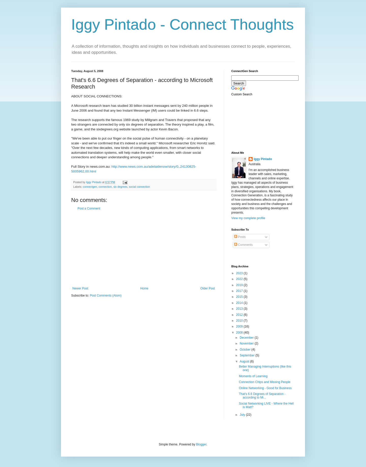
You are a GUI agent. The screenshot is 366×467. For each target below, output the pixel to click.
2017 (240, 291)
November (247, 343)
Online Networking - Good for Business (265, 388)
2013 (240, 308)
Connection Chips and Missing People (265, 382)
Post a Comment (89, 208)
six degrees (120, 186)
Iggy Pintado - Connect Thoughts (182, 24)
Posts (240, 237)
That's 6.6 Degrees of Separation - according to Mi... (262, 395)
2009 (240, 326)
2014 (240, 303)
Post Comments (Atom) (105, 295)
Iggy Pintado (263, 159)
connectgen (90, 186)
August (245, 361)
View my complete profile (248, 218)
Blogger (201, 444)
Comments (243, 245)
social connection (139, 186)
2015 (240, 297)
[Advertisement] (143, 248)
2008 (240, 332)
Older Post (207, 288)
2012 (240, 315)
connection (105, 186)
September (247, 355)
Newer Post (80, 288)
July (243, 415)
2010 (240, 320)
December (247, 337)
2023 (240, 273)
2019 (240, 285)
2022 (240, 279)
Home (144, 288)
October (245, 349)
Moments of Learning (253, 376)
